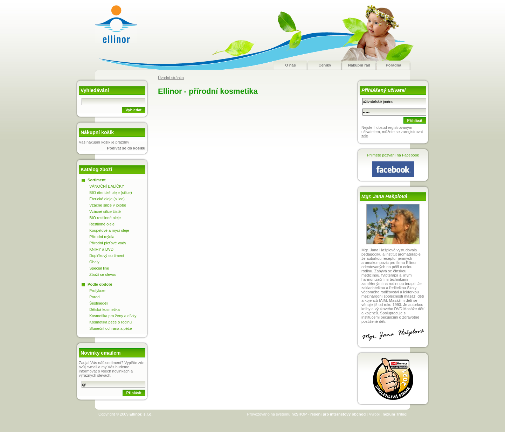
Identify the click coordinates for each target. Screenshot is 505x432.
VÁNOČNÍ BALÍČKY (106, 186)
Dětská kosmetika (104, 309)
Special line (99, 268)
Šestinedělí (98, 303)
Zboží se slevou (102, 274)
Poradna (393, 65)
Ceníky (324, 65)
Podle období (100, 284)
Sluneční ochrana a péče (110, 328)
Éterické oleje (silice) (107, 199)
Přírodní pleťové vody (107, 243)
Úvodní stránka (171, 78)
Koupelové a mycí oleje (109, 230)
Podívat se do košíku (126, 148)
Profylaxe (97, 290)
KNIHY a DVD (101, 249)
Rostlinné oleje (102, 224)
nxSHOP (299, 414)
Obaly (94, 262)
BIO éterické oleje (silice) (110, 192)
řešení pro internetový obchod (338, 414)
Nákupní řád (359, 65)
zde (364, 136)
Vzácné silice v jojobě (107, 205)
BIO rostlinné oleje (105, 218)
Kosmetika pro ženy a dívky (113, 316)
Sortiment (96, 180)
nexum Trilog (395, 414)
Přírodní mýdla (102, 237)
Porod (94, 297)
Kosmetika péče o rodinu (110, 322)
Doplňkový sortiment (106, 255)
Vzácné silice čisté (105, 211)
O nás (290, 65)
